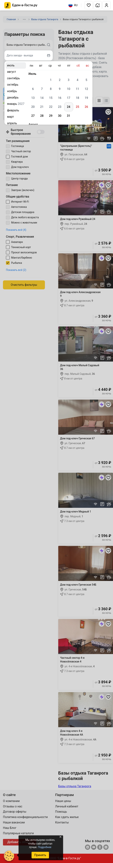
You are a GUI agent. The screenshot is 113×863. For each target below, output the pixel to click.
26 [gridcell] (86, 107)
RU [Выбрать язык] (73, 5)
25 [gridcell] (77, 107)
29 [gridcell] (50, 116)
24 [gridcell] (68, 107)
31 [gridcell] (68, 116)
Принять (40, 855)
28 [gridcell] (41, 116)
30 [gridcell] (59, 116)
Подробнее (44, 847)
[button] (88, 5)
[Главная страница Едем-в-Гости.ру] (21, 5)
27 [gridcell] (33, 116)
